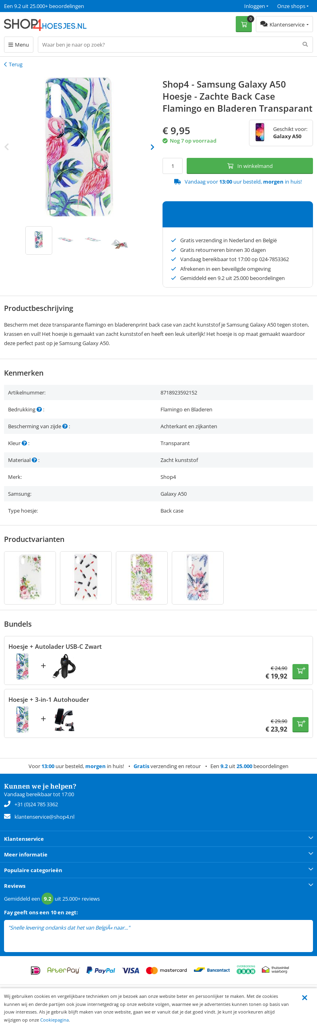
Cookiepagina (54, 1020)
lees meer (142, 927)
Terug (16, 64)
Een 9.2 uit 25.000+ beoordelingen (44, 6)
